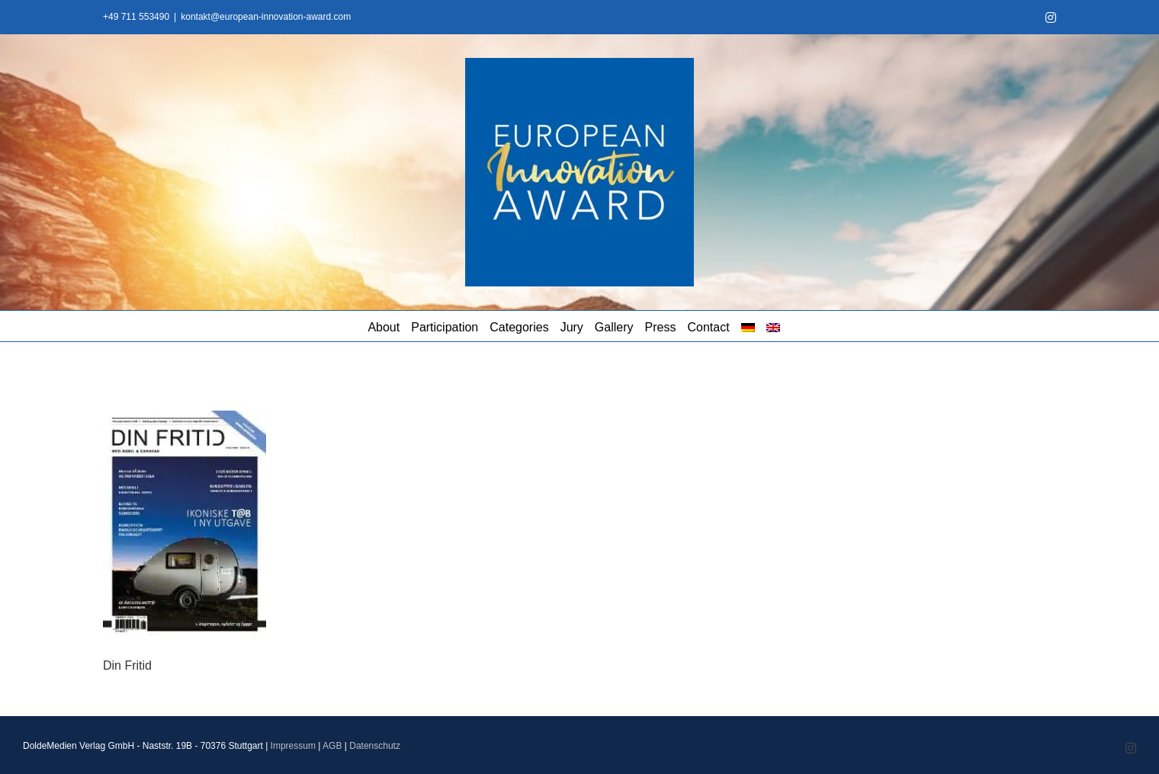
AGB (332, 745)
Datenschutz (374, 745)
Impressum (293, 745)
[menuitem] (748, 326)
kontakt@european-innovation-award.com (266, 16)
